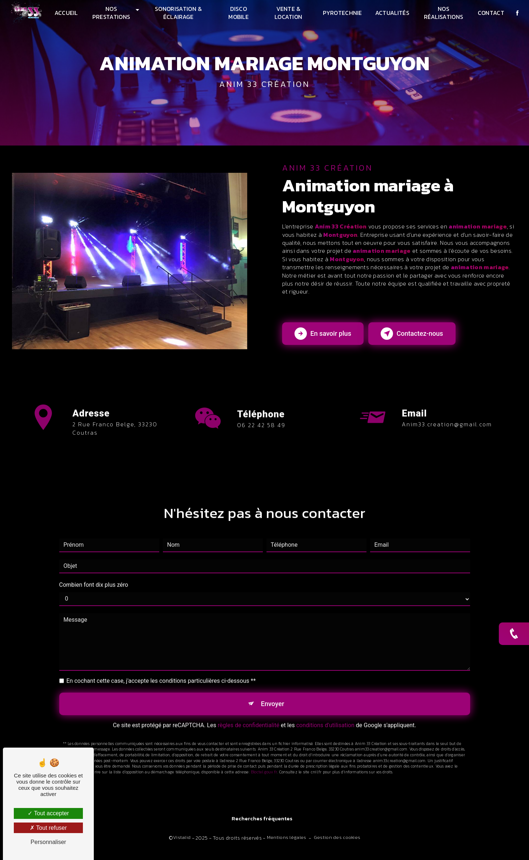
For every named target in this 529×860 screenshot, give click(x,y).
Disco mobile (238, 12)
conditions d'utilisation (325, 721)
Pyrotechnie (342, 12)
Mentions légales (286, 844)
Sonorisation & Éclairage (178, 12)
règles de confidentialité (249, 721)
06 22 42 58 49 (261, 440)
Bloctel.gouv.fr (264, 768)
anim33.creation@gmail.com (447, 418)
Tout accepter (48, 813)
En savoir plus (326, 338)
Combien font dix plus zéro (93, 579)
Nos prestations (112, 12)
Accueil (67, 12)
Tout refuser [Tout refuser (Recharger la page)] (48, 828)
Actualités (391, 12)
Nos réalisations (443, 12)
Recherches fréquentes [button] (262, 825)
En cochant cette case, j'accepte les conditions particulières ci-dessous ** (161, 675)
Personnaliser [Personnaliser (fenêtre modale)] (48, 842)
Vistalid (182, 844)
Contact (490, 12)
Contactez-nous (425, 338)
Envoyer (272, 699)
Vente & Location (288, 12)
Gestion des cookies (337, 844)
